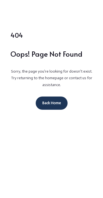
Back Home (51, 103)
